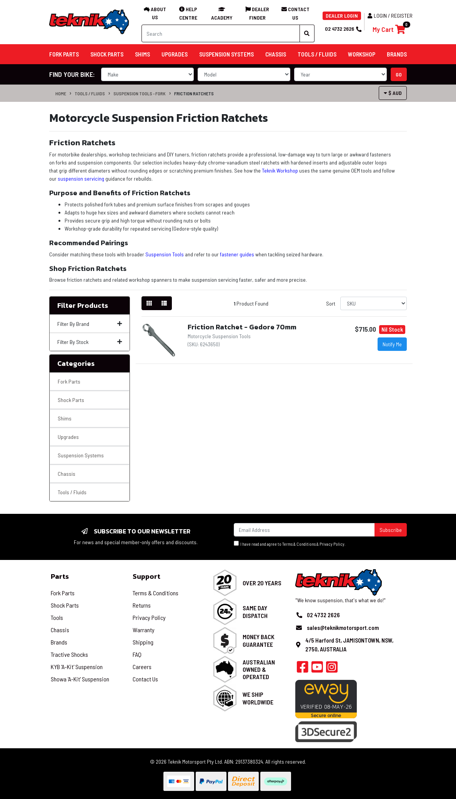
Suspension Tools (164, 254)
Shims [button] (142, 54)
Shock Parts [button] (106, 54)
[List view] (164, 303)
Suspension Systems (81, 455)
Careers (142, 666)
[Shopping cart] (389, 29)
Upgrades (68, 437)
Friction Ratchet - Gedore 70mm (242, 327)
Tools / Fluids (90, 93)
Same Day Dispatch (255, 611)
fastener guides (237, 254)
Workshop (361, 54)
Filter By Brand (89, 324)
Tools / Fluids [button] (317, 54)
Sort (330, 303)
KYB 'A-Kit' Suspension (77, 666)
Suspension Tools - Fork (139, 93)
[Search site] (307, 33)
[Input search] (220, 33)
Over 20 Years (262, 582)
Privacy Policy (332, 544)
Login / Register (390, 15)
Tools (57, 617)
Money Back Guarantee (259, 640)
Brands (59, 642)
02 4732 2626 (343, 28)
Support (146, 576)
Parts (60, 576)
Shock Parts (71, 400)
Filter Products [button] (82, 305)
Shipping (143, 642)
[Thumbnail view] (149, 303)
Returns (142, 605)
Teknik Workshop (280, 170)
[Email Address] (304, 530)
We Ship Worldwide (258, 698)
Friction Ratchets (194, 93)
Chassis (66, 473)
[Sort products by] (373, 303)
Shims (65, 418)
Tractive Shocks (69, 654)
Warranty (144, 629)
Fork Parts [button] (64, 54)
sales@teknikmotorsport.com (343, 627)
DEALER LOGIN (342, 15)
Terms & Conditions (299, 544)
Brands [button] (397, 54)
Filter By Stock (89, 342)
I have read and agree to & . (290, 544)
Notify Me (392, 344)
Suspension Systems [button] (226, 54)
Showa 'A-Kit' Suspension (80, 679)
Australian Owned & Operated (259, 669)
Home (60, 93)
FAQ (137, 654)
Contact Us (145, 679)
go (399, 74)
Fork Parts (69, 381)
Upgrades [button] (174, 54)
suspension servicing (81, 178)
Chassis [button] (275, 54)
